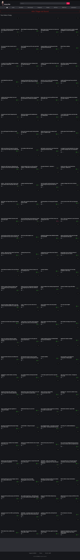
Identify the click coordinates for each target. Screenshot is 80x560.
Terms (40, 553)
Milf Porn (56, 7)
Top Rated (21, 7)
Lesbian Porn (7, 7)
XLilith (38, 556)
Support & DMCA (32, 553)
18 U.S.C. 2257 (48, 553)
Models (47, 7)
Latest (13, 7)
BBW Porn (64, 7)
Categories (39, 7)
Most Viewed (30, 7)
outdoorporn (73, 7)
